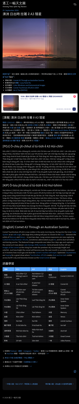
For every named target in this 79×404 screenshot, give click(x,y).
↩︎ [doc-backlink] (48, 353)
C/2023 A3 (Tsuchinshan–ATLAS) (15, 239)
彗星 (42, 132)
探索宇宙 (6, 74)
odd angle (17, 234)
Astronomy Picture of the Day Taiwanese (15, 7)
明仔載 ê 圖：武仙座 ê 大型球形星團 (58, 384)
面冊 (20, 351)
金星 (19, 127)
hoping (8, 255)
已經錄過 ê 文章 (30, 362)
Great (41, 257)
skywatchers (71, 252)
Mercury (13, 237)
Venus (22, 237)
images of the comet (11, 247)
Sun (62, 234)
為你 (7, 77)
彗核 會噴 (57, 135)
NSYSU (24, 90)
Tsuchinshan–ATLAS (38, 255)
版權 (17, 82)
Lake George (29, 245)
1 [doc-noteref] (9, 73)
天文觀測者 (16, 138)
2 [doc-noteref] (4, 76)
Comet (46, 257)
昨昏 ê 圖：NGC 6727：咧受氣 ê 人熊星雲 (22, 384)
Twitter (36, 351)
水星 (11, 127)
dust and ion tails (59, 255)
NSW (36, 245)
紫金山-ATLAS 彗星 (53, 138)
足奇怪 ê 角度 (32, 125)
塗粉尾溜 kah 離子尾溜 (11, 140)
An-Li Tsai (17, 90)
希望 (22, 138)
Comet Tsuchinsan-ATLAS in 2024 (26, 87)
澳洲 (52, 130)
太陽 (69, 125)
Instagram (28, 351)
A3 (21, 122)
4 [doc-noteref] (13, 76)
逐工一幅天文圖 (14, 3)
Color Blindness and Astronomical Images (29, 85)
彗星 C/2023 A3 (8, 122)
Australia (42, 245)
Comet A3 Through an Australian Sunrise (28, 80)
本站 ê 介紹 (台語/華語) (13, 357)
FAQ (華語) (28, 357)
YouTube (10, 353)
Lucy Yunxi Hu (25, 82)
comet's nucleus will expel (46, 252)
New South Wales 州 (62, 130)
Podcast (13, 351)
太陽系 (48, 125)
